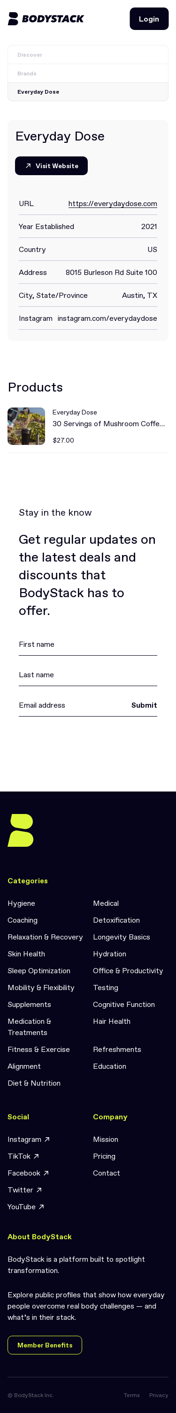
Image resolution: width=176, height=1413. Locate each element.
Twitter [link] (25, 1189)
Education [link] (109, 1066)
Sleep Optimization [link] (39, 970)
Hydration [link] (109, 953)
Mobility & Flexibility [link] (41, 987)
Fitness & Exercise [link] (39, 1049)
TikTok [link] (24, 1156)
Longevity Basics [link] (121, 937)
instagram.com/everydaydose (107, 318)
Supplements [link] (29, 1004)
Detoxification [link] (116, 920)
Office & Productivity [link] (128, 970)
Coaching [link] (23, 920)
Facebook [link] (29, 1173)
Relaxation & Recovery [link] (45, 937)
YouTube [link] (26, 1206)
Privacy (158, 1395)
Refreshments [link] (117, 1049)
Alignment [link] (24, 1066)
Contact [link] (106, 1173)
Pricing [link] (104, 1156)
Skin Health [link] (26, 953)
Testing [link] (105, 987)
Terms (132, 1395)
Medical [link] (106, 903)
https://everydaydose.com (113, 203)
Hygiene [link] (21, 903)
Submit (144, 705)
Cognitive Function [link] (124, 1004)
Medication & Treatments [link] (29, 1026)
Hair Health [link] (111, 1021)
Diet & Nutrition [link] (34, 1083)
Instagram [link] (29, 1139)
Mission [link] (105, 1139)
